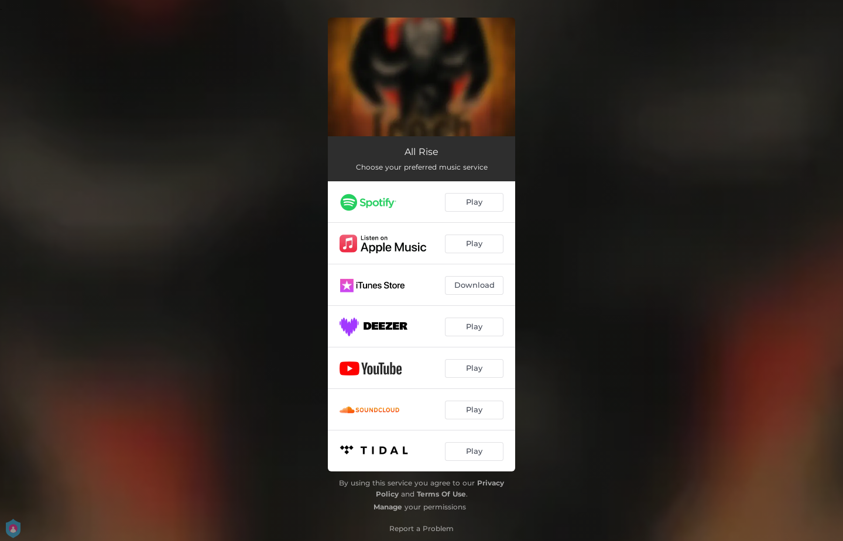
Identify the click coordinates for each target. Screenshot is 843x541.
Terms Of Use (441, 494)
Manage (387, 506)
